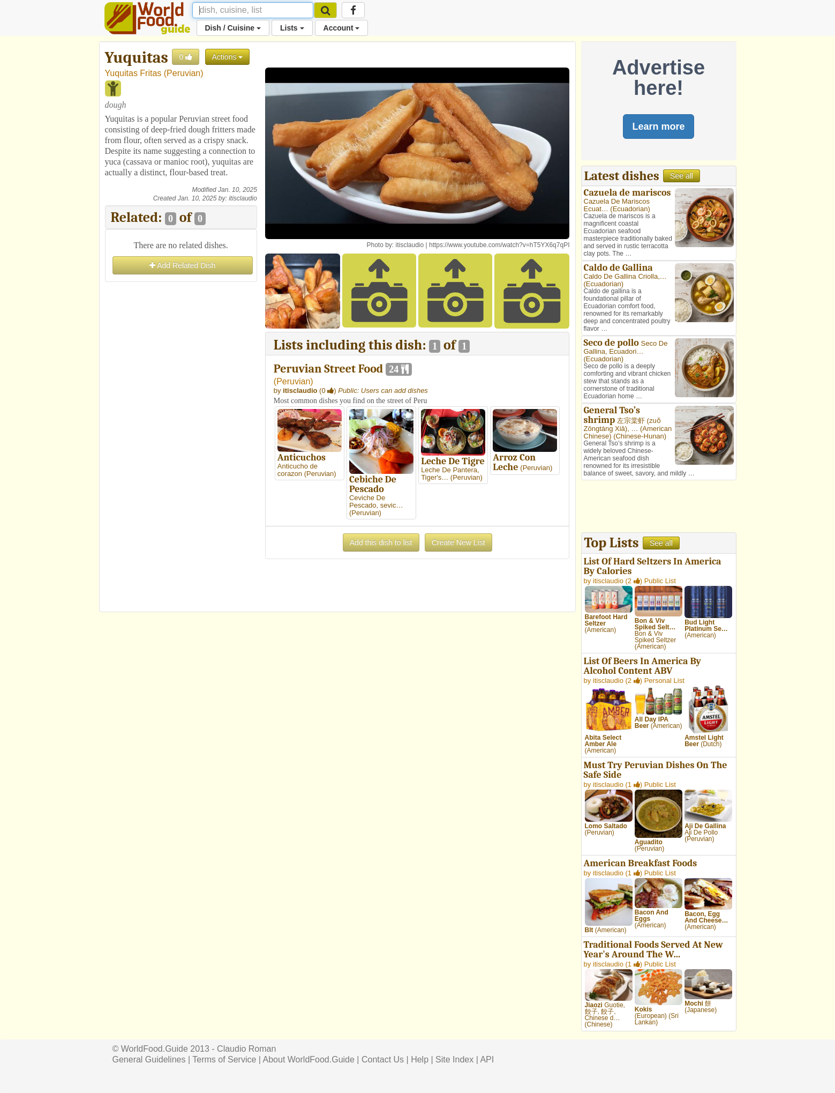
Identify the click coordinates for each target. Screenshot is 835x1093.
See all (681, 176)
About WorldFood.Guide (309, 1059)
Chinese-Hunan (639, 436)
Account (342, 28)
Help (419, 1059)
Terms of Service (224, 1059)
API (487, 1059)
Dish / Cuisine (233, 28)
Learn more (658, 126)
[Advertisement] (181, 445)
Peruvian (183, 73)
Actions (227, 57)
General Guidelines (149, 1059)
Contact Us (383, 1059)
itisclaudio (243, 198)
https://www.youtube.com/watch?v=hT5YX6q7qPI (499, 245)
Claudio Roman (246, 1048)
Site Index (454, 1059)
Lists (292, 28)
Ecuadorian (630, 209)
